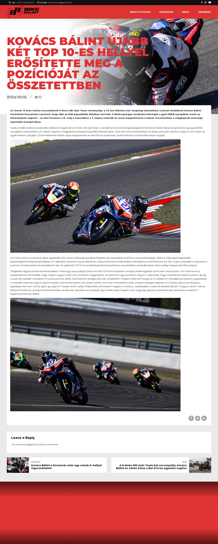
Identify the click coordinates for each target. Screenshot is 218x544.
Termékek (204, 12)
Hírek (185, 12)
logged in (31, 444)
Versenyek (166, 12)
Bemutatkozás (140, 12)
